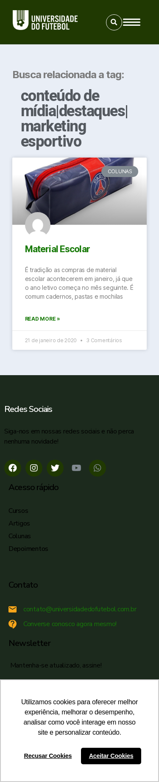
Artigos (19, 523)
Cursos (18, 510)
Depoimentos (28, 548)
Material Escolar (57, 249)
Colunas (19, 536)
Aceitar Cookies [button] (111, 755)
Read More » (42, 319)
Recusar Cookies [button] (48, 755)
